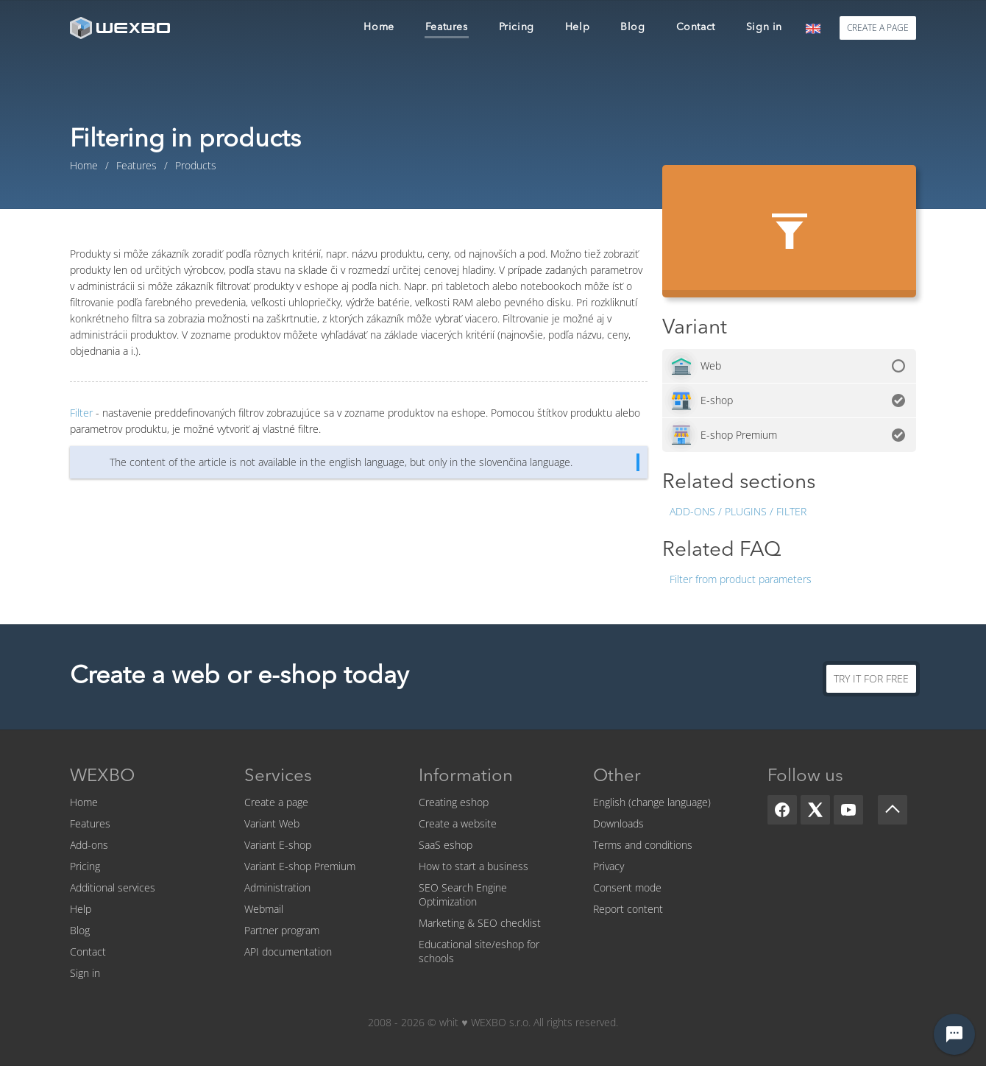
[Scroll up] (892, 810)
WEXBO (102, 777)
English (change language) (652, 802)
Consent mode (627, 887)
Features (90, 823)
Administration (277, 887)
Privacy (608, 866)
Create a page (276, 802)
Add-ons (89, 845)
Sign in (85, 973)
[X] (815, 810)
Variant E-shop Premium (299, 866)
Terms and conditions (642, 845)
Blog (80, 930)
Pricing (85, 866)
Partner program (281, 930)
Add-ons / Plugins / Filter (738, 511)
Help (80, 909)
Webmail (263, 909)
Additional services (112, 887)
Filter (81, 413)
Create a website (458, 823)
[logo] (121, 27)
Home (84, 802)
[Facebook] (782, 810)
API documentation (288, 952)
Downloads (618, 823)
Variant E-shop (277, 845)
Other (617, 777)
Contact (88, 952)
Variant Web (271, 823)
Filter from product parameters (741, 579)
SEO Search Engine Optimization (463, 894)
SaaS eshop (445, 845)
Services (278, 777)
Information (466, 777)
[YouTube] (848, 810)
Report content (628, 909)
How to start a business (473, 866)
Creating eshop (454, 802)
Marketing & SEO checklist (480, 923)
